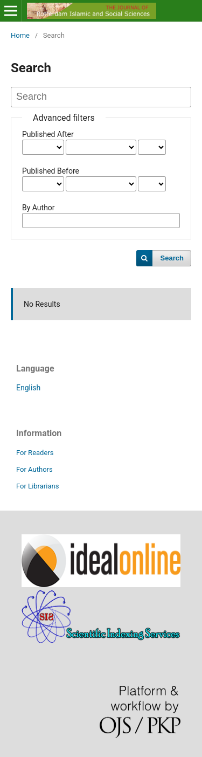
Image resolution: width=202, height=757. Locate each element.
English (28, 387)
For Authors (34, 469)
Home (20, 35)
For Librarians (37, 486)
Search (172, 258)
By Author (38, 207)
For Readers (35, 453)
